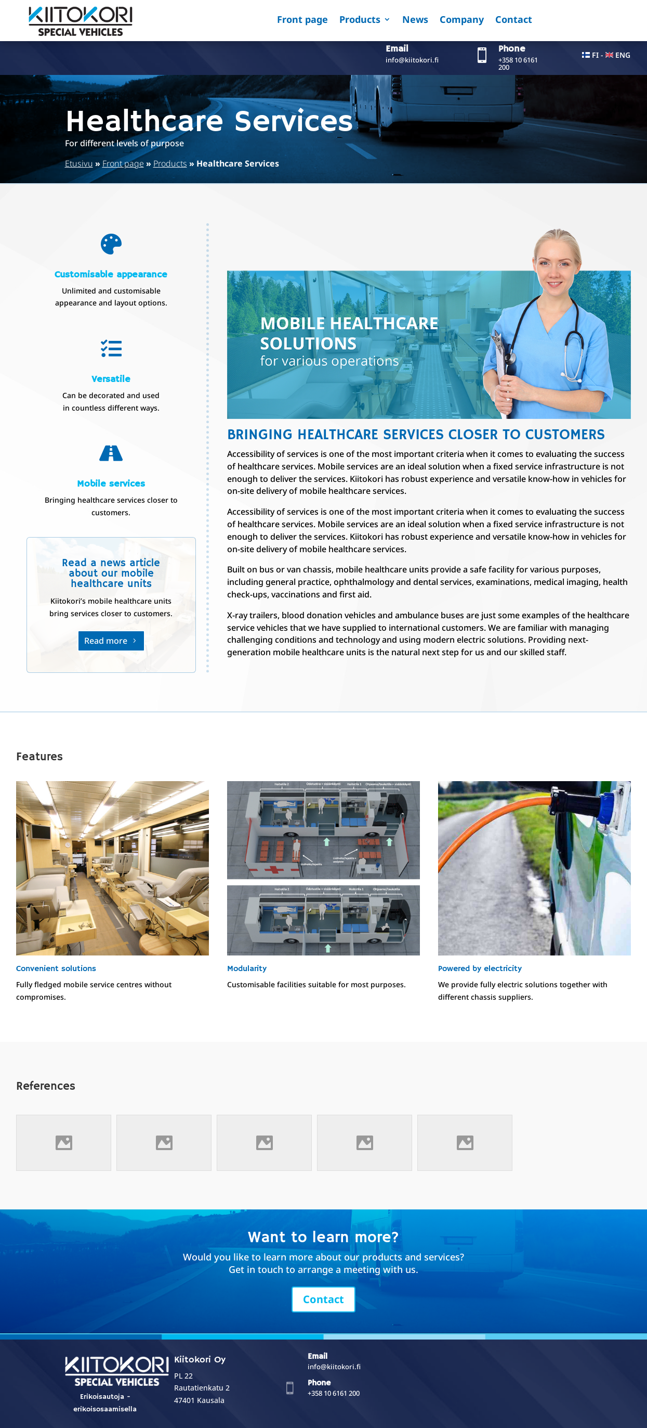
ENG (622, 55)
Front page (302, 21)
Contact (513, 21)
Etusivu (79, 163)
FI (595, 55)
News (415, 21)
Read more (105, 640)
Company (462, 21)
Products (359, 21)
